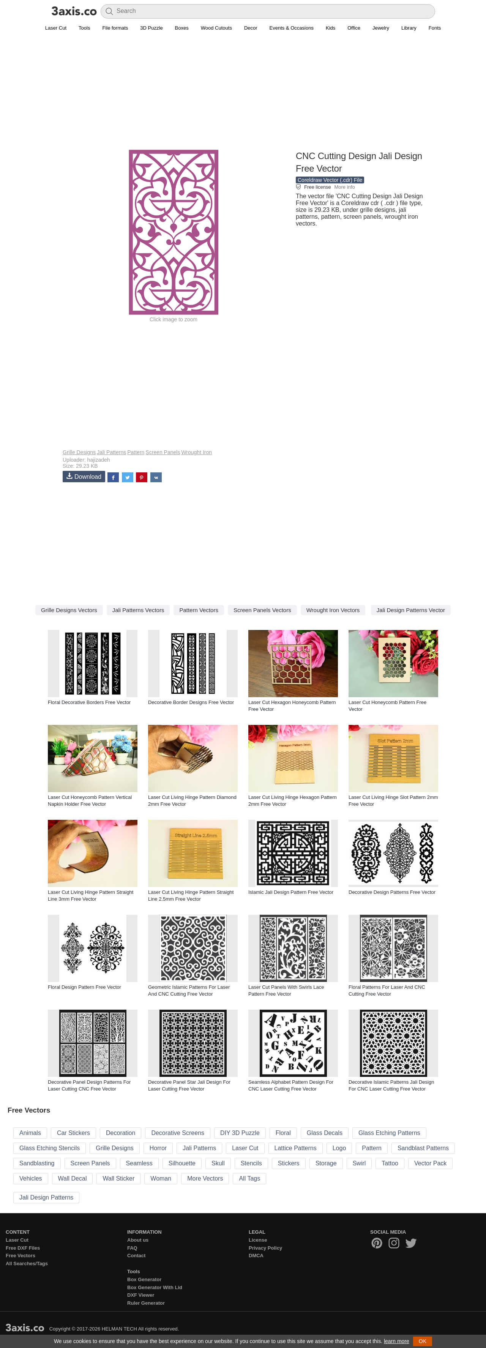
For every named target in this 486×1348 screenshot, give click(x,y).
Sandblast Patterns (423, 1148)
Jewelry (380, 28)
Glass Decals (324, 1133)
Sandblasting (37, 1163)
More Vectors (205, 1178)
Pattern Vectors (198, 610)
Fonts (435, 28)
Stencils (251, 1163)
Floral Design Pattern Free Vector (84, 987)
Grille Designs (79, 452)
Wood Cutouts (216, 28)
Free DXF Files (23, 1248)
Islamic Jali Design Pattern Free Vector (290, 892)
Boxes (182, 28)
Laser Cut (55, 28)
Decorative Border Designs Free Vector (191, 702)
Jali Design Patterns (46, 1197)
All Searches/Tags (27, 1263)
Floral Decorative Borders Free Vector (89, 702)
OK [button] (422, 1341)
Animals (30, 1133)
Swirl (359, 1163)
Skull (218, 1163)
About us (137, 1240)
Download (83, 476)
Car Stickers (73, 1133)
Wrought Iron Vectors (333, 610)
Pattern (135, 452)
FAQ (132, 1248)
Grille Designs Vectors (69, 610)
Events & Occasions (292, 28)
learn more (396, 1341)
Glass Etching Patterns (389, 1133)
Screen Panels (162, 452)
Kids (330, 28)
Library (409, 28)
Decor (250, 28)
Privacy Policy (265, 1248)
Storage (326, 1163)
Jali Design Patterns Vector (411, 610)
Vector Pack (430, 1163)
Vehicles (30, 1178)
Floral (283, 1133)
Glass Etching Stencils (49, 1148)
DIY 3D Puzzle (240, 1133)
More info (344, 187)
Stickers (289, 1163)
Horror (158, 1148)
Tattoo (390, 1163)
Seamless (139, 1163)
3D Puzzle (151, 28)
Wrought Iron (196, 452)
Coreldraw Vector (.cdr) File (330, 180)
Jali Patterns (111, 452)
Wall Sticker (118, 1178)
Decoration (120, 1133)
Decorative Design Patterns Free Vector (392, 892)
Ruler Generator (146, 1303)
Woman (160, 1178)
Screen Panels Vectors (262, 610)
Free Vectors (20, 1255)
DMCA (256, 1255)
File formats (115, 28)
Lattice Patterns (296, 1148)
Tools (84, 28)
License (258, 1240)
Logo (339, 1148)
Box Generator (144, 1279)
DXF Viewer (140, 1295)
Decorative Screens (177, 1133)
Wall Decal (72, 1178)
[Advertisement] (243, 95)
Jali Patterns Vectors (138, 610)
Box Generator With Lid (154, 1287)
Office (353, 28)
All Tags (249, 1178)
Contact (136, 1255)
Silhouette (182, 1163)
